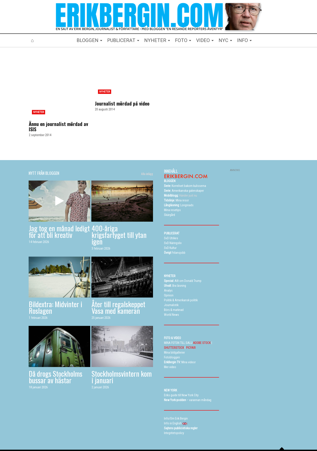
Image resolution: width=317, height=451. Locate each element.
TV (119, 434)
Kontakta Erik (234, 434)
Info (193, 434)
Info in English (256, 434)
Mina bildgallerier (102, 434)
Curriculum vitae (211, 434)
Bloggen (81, 434)
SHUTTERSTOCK (174, 327)
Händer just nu (180, 175)
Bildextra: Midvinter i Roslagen (55, 286)
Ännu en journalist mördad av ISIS (58, 106)
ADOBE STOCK (202, 322)
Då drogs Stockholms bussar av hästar (55, 356)
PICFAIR (191, 327)
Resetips (131, 434)
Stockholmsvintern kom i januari (122, 356)
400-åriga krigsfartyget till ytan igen (119, 214)
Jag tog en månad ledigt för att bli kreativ (59, 210)
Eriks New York (177, 434)
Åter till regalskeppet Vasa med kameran (118, 286)
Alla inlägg (147, 153)
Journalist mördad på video (122, 103)
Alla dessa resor (152, 434)
